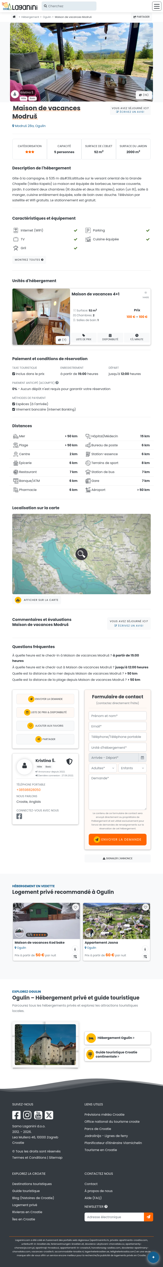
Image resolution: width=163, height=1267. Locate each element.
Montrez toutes (29, 259)
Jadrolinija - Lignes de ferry (106, 1136)
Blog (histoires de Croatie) (33, 1198)
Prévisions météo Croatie (104, 1114)
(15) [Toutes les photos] (144, 95)
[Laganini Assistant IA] (153, 1257)
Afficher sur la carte (36, 600)
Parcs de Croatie (98, 1129)
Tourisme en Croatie (101, 1150)
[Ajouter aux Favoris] (45, 726)
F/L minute (136, 337)
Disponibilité (110, 337)
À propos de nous (99, 1191)
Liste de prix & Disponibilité (45, 712)
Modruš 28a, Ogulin (29, 126)
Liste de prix (83, 337)
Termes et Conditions (29, 1157)
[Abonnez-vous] (148, 1217)
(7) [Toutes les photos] (62, 340)
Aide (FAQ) (93, 1198)
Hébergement (30, 17)
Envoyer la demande (45, 699)
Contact (91, 1184)
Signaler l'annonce (117, 858)
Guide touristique (26, 1191)
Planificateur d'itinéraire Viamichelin (113, 1143)
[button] (81, 554)
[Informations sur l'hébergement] (75, 948)
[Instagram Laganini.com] (27, 1115)
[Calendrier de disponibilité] (75, 956)
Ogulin (47, 17)
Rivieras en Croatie (27, 1212)
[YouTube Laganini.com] (38, 1115)
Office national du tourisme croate (112, 1121)
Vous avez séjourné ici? (130, 110)
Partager (141, 16)
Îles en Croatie (23, 1219)
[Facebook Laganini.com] (16, 1115)
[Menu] (156, 6)
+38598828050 (28, 790)
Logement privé (24, 1205)
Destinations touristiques (32, 1184)
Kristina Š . (27, 92)
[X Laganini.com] (49, 1115)
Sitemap (55, 1157)
